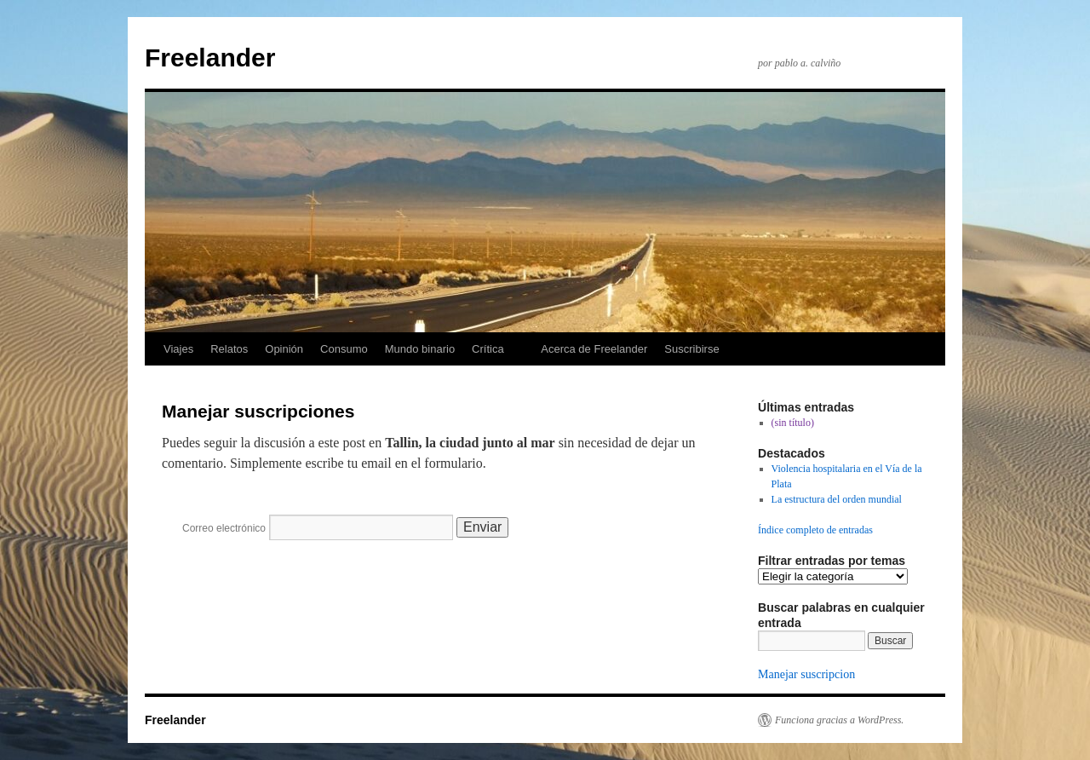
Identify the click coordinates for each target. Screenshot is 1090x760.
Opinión (284, 349)
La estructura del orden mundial (837, 499)
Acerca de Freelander (594, 349)
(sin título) (793, 423)
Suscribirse (691, 349)
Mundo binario (420, 349)
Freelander (210, 57)
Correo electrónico (224, 528)
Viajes (178, 349)
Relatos (229, 349)
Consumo (344, 349)
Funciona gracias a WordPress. (839, 720)
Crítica (488, 349)
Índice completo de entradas (815, 530)
